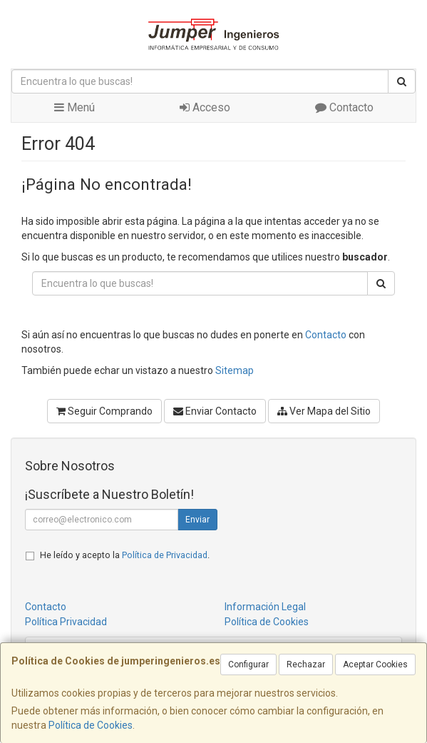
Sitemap (234, 370)
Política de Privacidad (164, 555)
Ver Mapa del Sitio (324, 411)
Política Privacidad (66, 621)
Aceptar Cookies (375, 664)
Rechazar (306, 664)
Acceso (205, 107)
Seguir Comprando (104, 411)
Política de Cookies (90, 725)
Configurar (248, 664)
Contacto (344, 107)
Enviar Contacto (215, 411)
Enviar (197, 520)
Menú (74, 107)
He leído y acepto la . (125, 555)
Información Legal (265, 606)
